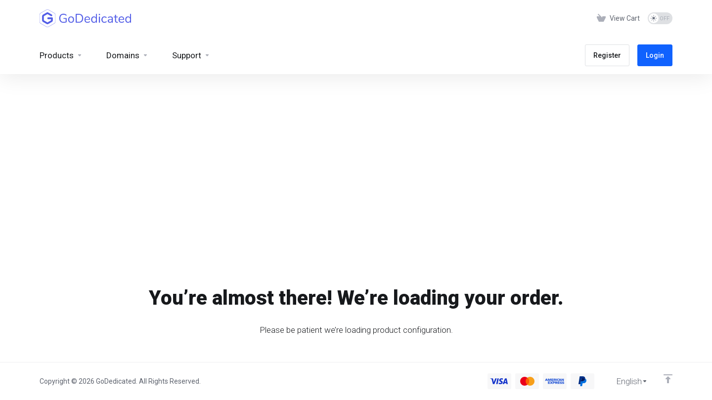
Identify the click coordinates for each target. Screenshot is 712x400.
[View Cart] (618, 18)
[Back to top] (668, 378)
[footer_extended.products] (61, 55)
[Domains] (127, 55)
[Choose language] (625, 381)
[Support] (191, 55)
